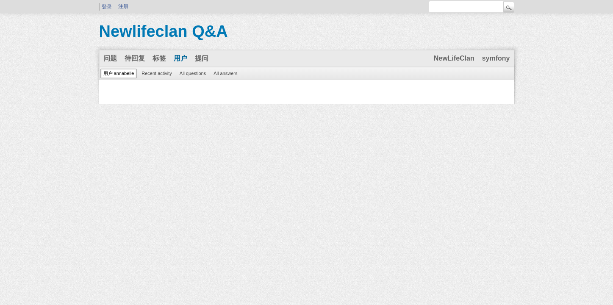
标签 (159, 58)
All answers (225, 73)
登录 (107, 7)
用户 (180, 58)
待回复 (135, 58)
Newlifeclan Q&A (163, 31)
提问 (201, 58)
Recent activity (156, 73)
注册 (123, 6)
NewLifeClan (454, 58)
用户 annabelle (118, 73)
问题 (110, 58)
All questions (193, 73)
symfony (496, 58)
